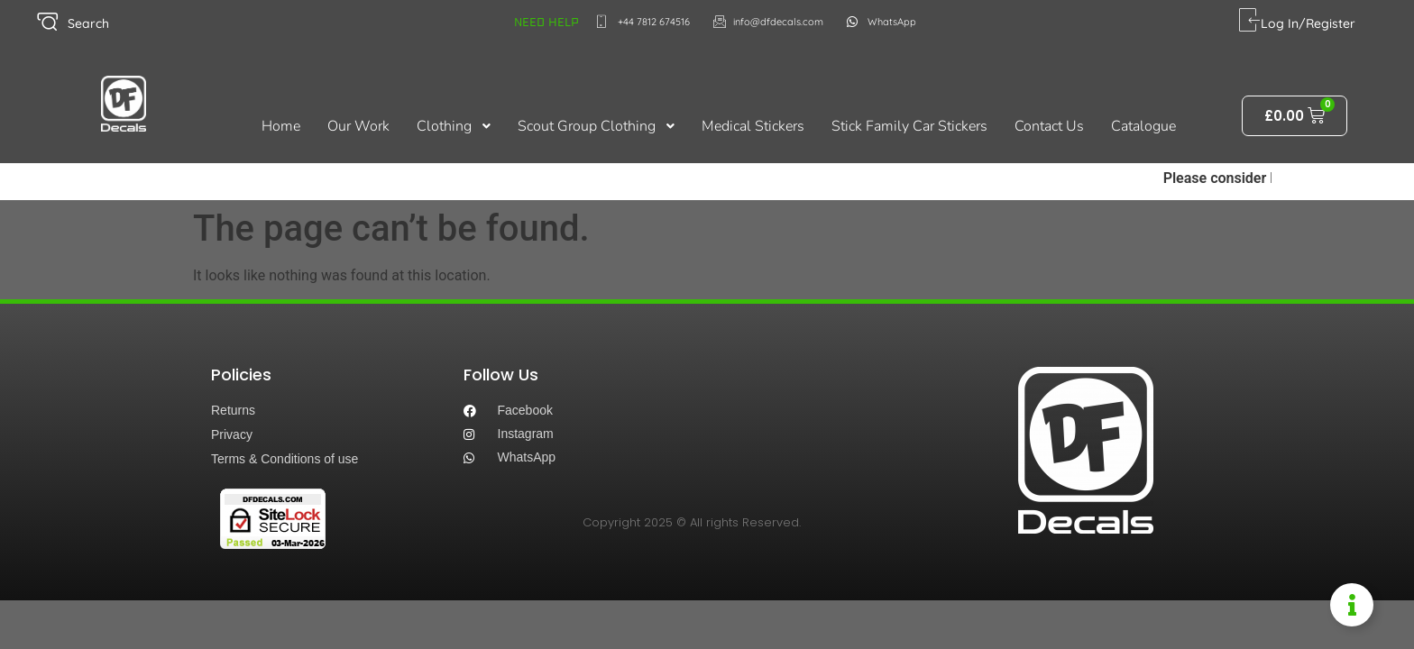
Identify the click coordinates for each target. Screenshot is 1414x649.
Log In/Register (1308, 23)
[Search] (47, 22)
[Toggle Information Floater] (1351, 604)
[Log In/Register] (1249, 20)
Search (88, 23)
